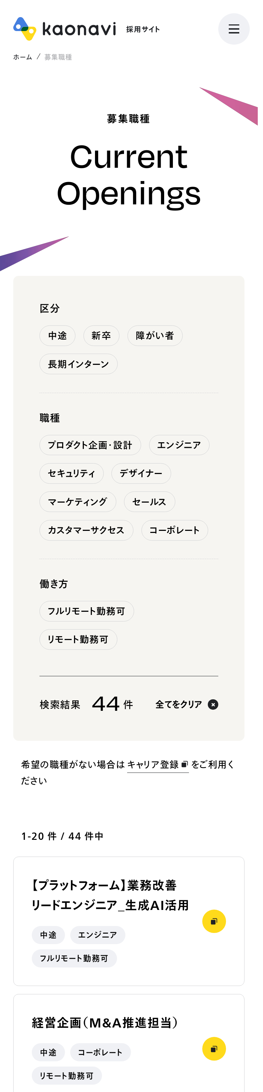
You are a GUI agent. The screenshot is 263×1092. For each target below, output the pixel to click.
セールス (149, 501)
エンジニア (179, 445)
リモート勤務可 (78, 639)
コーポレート (174, 530)
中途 (57, 335)
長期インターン (79, 364)
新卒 (101, 335)
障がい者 (155, 335)
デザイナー (141, 473)
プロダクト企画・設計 (90, 445)
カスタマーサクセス (86, 530)
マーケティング (78, 501)
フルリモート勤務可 (87, 611)
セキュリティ (72, 473)
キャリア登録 (158, 764)
